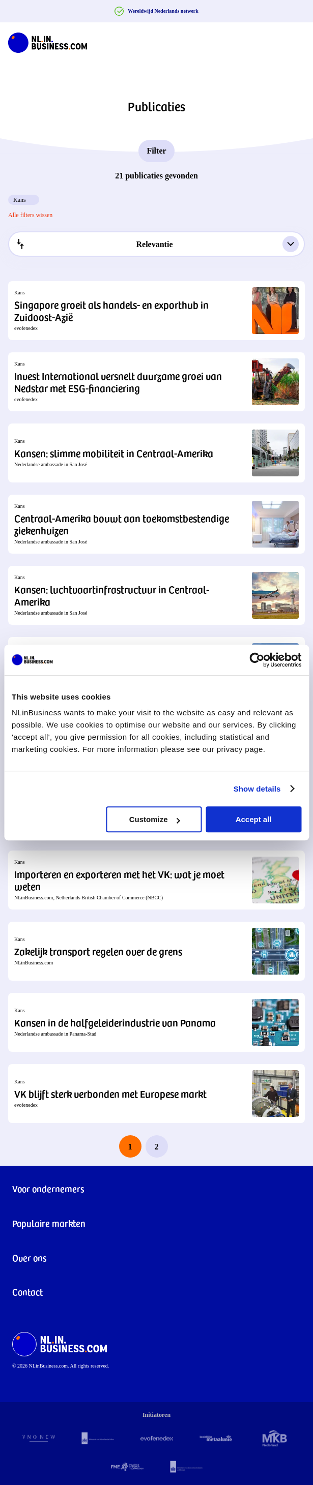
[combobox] (156, 244)
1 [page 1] (130, 1146)
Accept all (254, 819)
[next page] (183, 1146)
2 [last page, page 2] (157, 1146)
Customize (154, 819)
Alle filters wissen (30, 215)
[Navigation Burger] (297, 40)
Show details (257, 788)
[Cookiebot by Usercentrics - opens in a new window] (256, 660)
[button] (156, 310)
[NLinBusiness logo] (47, 41)
